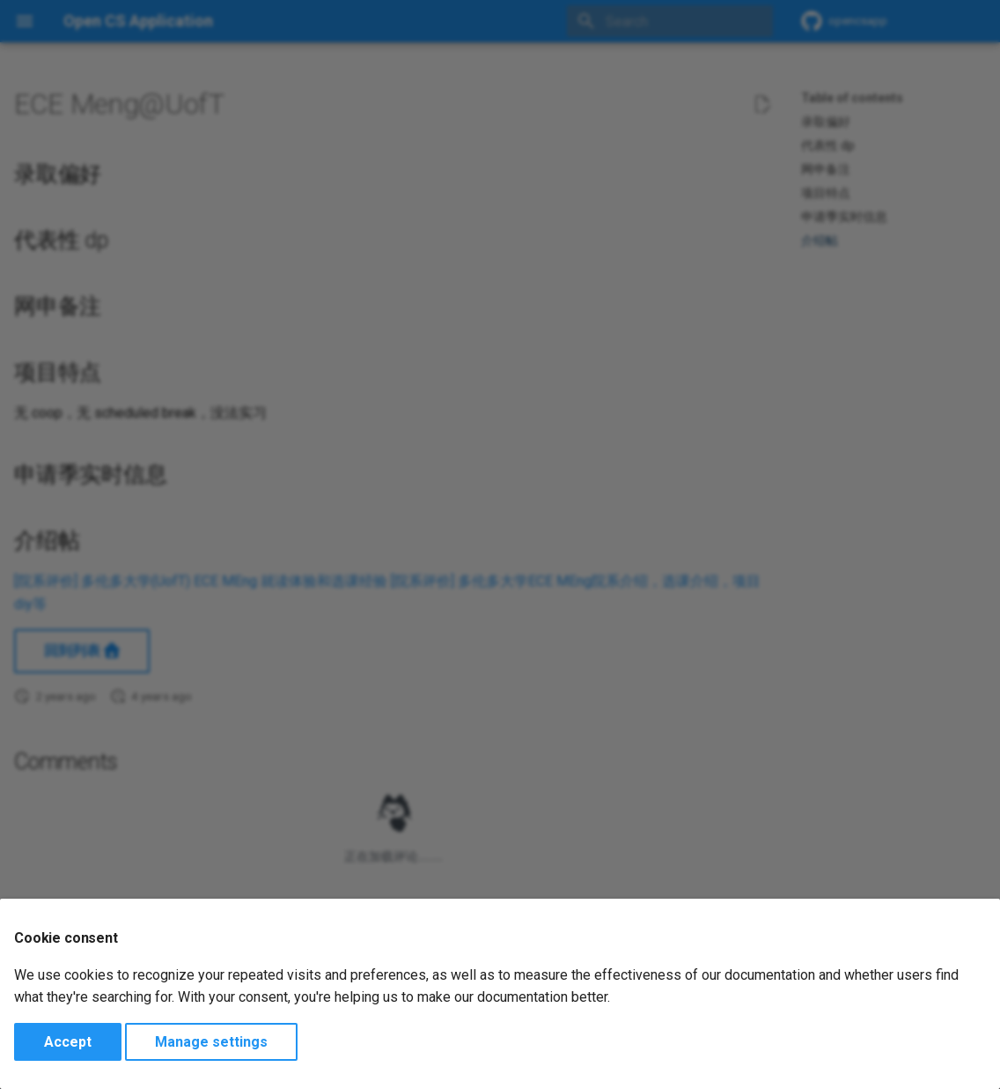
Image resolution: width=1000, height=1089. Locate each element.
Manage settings (211, 1041)
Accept (68, 1041)
